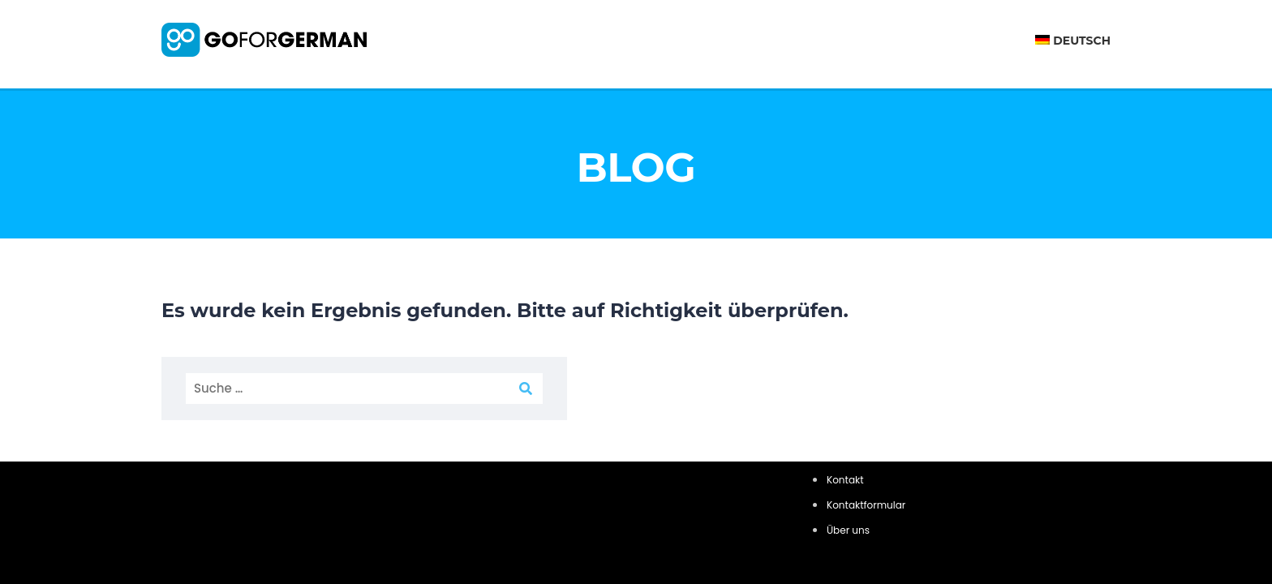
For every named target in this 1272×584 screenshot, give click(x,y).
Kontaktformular (866, 505)
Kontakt (845, 480)
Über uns (848, 530)
